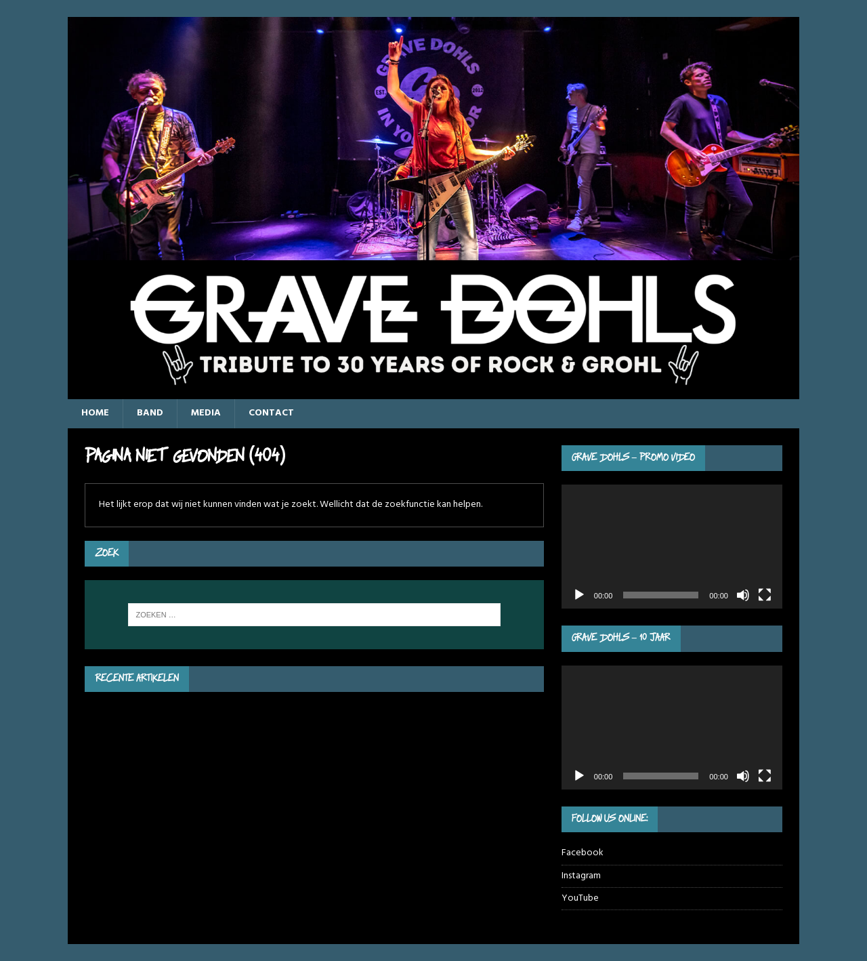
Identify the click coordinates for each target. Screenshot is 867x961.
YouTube (580, 898)
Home (95, 413)
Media (206, 413)
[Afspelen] (579, 595)
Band (150, 413)
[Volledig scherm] (764, 595)
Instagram (581, 876)
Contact (271, 413)
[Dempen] (743, 595)
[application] (672, 547)
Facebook (583, 853)
